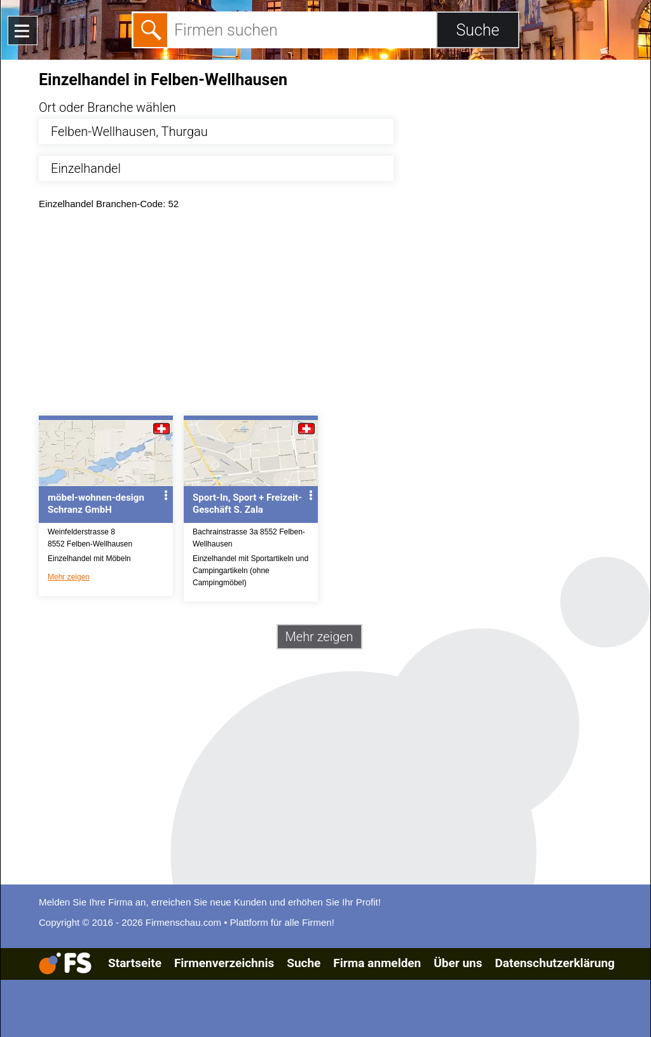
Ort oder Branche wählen (107, 107)
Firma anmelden (377, 963)
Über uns (458, 963)
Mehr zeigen (69, 577)
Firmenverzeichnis (224, 963)
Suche (303, 963)
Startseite (134, 963)
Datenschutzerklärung (554, 963)
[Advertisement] (336, 316)
